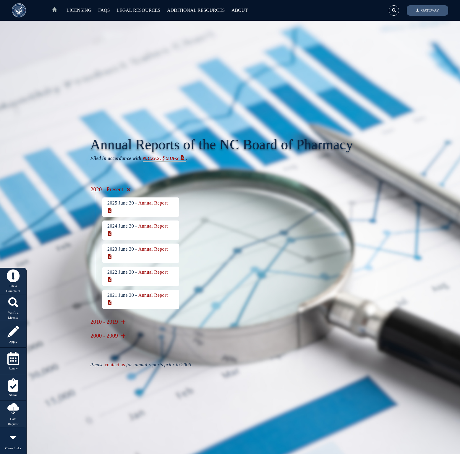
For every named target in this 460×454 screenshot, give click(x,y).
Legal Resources (138, 10)
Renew (13, 361)
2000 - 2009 (108, 336)
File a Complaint (13, 281)
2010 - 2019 (108, 322)
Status (13, 388)
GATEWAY (427, 10)
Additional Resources (196, 10)
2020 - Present (110, 189)
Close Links (13, 441)
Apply (13, 334)
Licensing (79, 10)
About (239, 10)
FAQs (104, 10)
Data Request (13, 414)
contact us (115, 364)
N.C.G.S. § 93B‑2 (161, 158)
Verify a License (13, 307)
